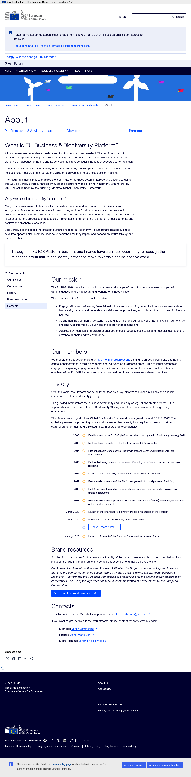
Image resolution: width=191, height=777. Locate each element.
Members (74, 131)
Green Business (55, 104)
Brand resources (17, 299)
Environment (11, 104)
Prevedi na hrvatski (26, 45)
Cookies (75, 746)
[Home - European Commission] (29, 15)
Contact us (84, 740)
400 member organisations (113, 359)
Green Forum (33, 104)
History (11, 292)
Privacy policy (92, 746)
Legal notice (111, 746)
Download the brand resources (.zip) (76, 593)
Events (88, 70)
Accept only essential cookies (164, 765)
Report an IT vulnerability (18, 746)
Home (8, 70)
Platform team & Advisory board (29, 131)
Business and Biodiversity (84, 104)
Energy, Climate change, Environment (30, 57)
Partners (135, 131)
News (77, 70)
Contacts (12, 305)
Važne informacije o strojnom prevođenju (65, 45)
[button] (7, 658)
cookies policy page (61, 764)
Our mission (14, 279)
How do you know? (62, 2)
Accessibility (104, 688)
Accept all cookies (133, 765)
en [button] (122, 16)
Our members (15, 286)
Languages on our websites (51, 746)
